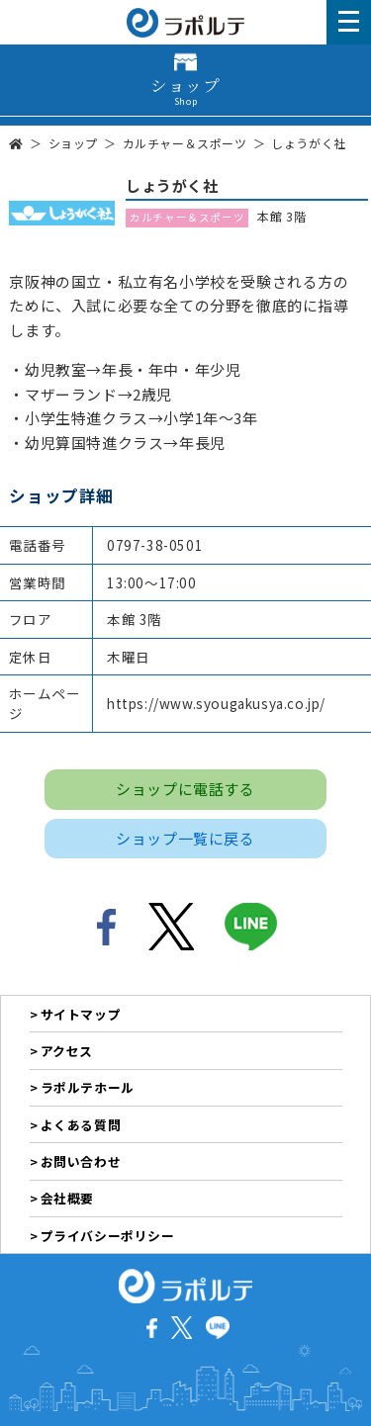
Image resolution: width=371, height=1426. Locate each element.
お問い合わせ (81, 1161)
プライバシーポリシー (108, 1235)
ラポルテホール (88, 1087)
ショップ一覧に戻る (185, 838)
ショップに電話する (185, 788)
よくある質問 (81, 1124)
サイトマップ (81, 1014)
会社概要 (67, 1198)
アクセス (67, 1050)
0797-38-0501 (155, 545)
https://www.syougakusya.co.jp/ (216, 703)
